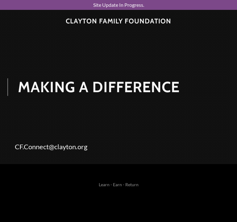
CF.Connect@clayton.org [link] (51, 146)
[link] (118, 21)
